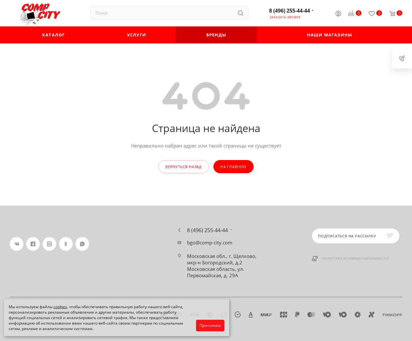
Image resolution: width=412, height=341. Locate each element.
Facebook (33, 244)
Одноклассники (66, 244)
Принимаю (210, 325)
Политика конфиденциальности (355, 258)
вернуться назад (183, 166)
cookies (60, 306)
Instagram (49, 244)
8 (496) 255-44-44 (289, 10)
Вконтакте (16, 244)
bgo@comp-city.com (209, 242)
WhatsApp (82, 244)
